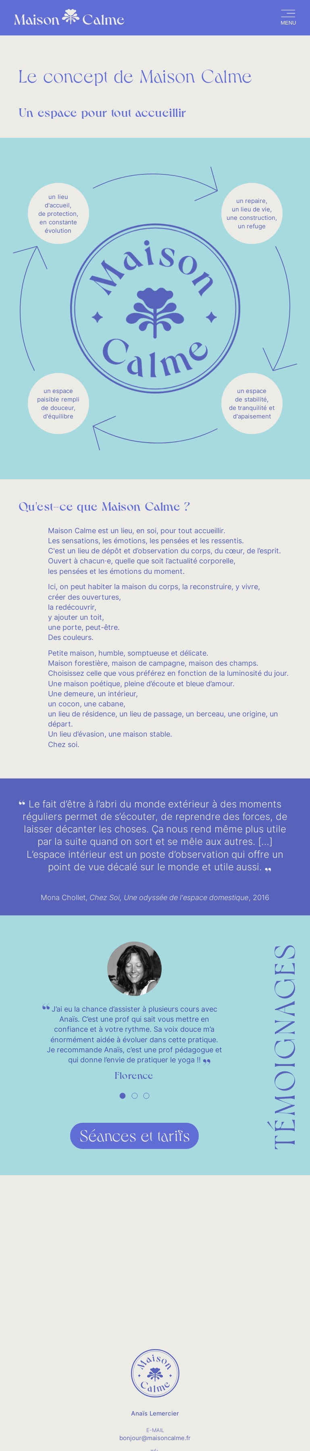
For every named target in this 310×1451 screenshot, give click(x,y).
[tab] (122, 1096)
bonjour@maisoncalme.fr (155, 1438)
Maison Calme (69, 18)
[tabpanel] (134, 1012)
